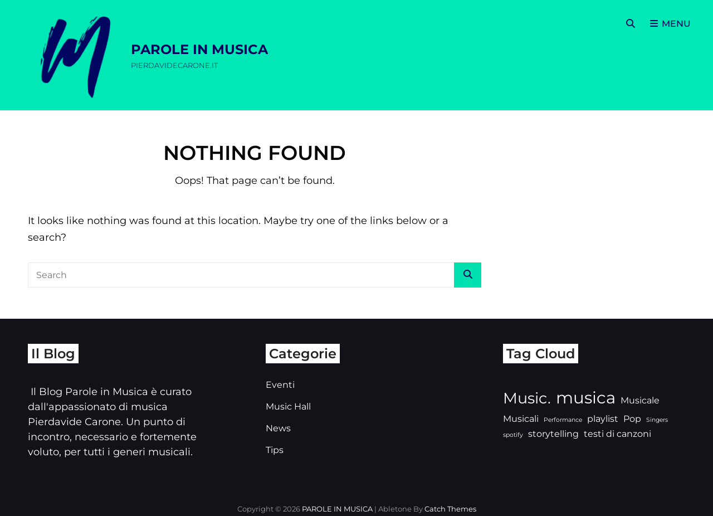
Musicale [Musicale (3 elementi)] (640, 400)
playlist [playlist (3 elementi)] (602, 418)
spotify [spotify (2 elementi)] (513, 435)
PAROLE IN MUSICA (199, 49)
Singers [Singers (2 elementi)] (657, 419)
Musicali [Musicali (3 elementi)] (521, 418)
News (278, 428)
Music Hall (288, 406)
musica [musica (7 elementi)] (586, 397)
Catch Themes (450, 508)
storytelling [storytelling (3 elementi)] (553, 434)
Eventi (280, 384)
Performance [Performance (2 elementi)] (563, 419)
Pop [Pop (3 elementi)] (632, 418)
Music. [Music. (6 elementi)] (527, 398)
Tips (275, 450)
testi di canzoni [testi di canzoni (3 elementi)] (617, 434)
